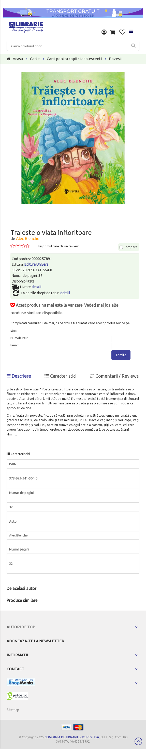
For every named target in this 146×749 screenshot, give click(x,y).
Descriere (19, 376)
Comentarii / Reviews (114, 376)
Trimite (120, 355)
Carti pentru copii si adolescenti (74, 58)
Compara (128, 247)
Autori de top (21, 627)
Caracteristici (60, 376)
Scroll (138, 741)
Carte (35, 58)
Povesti (115, 58)
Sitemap (13, 710)
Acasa (18, 58)
